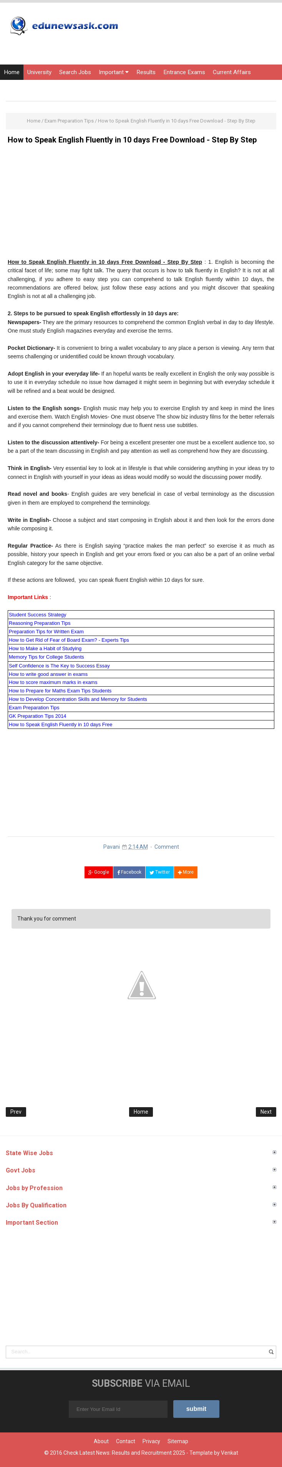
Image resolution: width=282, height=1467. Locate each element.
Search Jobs (75, 72)
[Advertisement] (141, 204)
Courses (14, 87)
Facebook (129, 872)
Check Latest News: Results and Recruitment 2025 (124, 1453)
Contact (125, 1441)
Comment (166, 847)
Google (98, 872)
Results (146, 72)
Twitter (159, 872)
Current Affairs (232, 72)
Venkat (229, 1453)
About (101, 1441)
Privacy (151, 1441)
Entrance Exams (184, 72)
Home (12, 72)
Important (114, 72)
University (39, 72)
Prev (16, 1112)
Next (266, 1112)
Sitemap (178, 1441)
